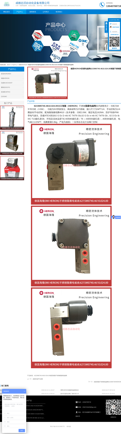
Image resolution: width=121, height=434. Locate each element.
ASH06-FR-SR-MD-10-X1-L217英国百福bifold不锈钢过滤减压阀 (45, 418)
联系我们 (59, 12)
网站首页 (6, 12)
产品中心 (19, 12)
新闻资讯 (33, 12)
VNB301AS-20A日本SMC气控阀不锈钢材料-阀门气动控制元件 (44, 410)
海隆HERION (23, 64)
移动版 (69, 426)
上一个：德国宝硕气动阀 (35, 379)
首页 (8, 64)
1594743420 (114, 27)
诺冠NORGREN (12, 74)
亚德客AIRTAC (12, 92)
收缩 (106, 27)
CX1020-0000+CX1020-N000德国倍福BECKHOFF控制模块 (44, 414)
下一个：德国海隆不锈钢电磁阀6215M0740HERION (104, 382)
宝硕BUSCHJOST (12, 83)
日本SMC (12, 96)
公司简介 (46, 12)
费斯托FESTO (12, 87)
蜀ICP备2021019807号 (57, 426)
